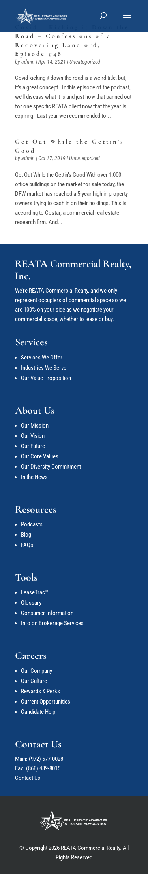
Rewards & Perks (40, 691)
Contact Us (27, 777)
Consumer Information (47, 613)
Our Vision (33, 435)
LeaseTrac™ (34, 592)
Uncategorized (84, 62)
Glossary (31, 602)
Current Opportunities (45, 701)
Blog (26, 534)
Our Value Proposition (46, 378)
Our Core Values (39, 456)
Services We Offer (41, 357)
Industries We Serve (43, 367)
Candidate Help (38, 711)
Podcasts (32, 524)
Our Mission (35, 425)
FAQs (27, 545)
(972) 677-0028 (46, 758)
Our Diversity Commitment (51, 466)
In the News (34, 477)
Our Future (33, 446)
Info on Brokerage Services (52, 623)
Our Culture (34, 681)
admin (28, 62)
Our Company (36, 670)
